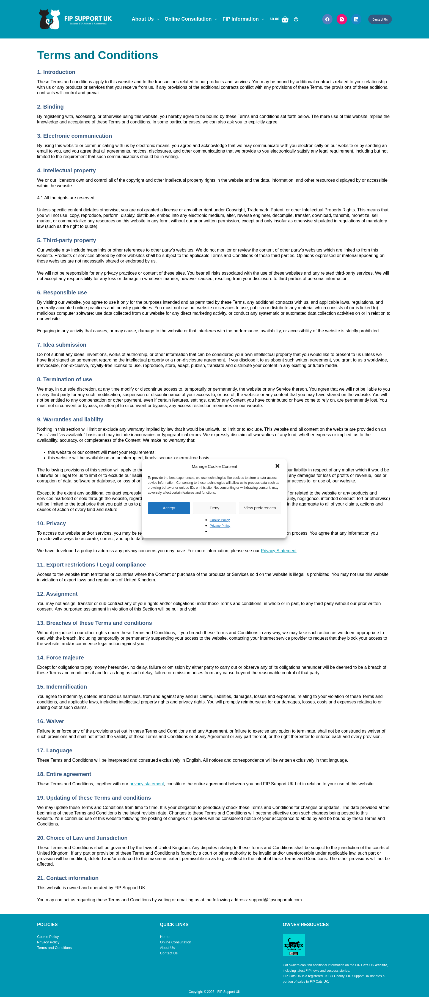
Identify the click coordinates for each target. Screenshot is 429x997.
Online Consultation (192, 19)
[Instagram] (342, 19)
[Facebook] (327, 19)
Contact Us (380, 19)
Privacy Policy (220, 526)
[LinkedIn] (356, 19)
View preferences (260, 508)
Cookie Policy (220, 520)
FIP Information (244, 19)
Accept (169, 508)
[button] (278, 466)
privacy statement (147, 783)
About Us (146, 19)
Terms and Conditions (54, 948)
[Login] (296, 19)
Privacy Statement (278, 550)
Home (165, 937)
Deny (214, 508)
